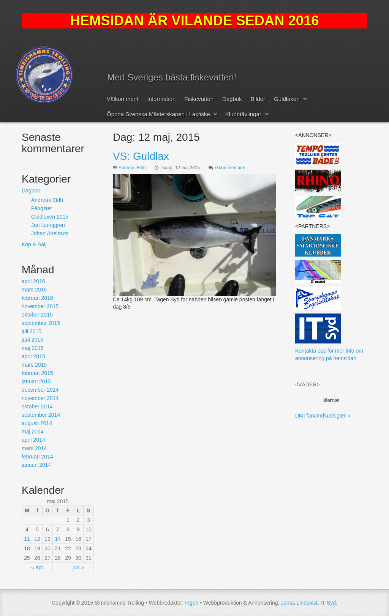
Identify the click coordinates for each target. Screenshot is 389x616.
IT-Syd (328, 603)
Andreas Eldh (132, 167)
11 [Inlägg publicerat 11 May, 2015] (27, 539)
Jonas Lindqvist (299, 603)
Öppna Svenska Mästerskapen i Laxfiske (158, 114)
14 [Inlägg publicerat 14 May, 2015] (58, 539)
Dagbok (232, 99)
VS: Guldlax (141, 156)
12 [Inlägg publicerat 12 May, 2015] (37, 539)
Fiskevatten (198, 99)
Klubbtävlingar (243, 114)
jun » (78, 567)
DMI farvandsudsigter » (322, 416)
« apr (37, 567)
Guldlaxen (287, 99)
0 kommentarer (230, 167)
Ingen (191, 603)
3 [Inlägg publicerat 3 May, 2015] (88, 520)
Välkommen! (122, 99)
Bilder (258, 99)
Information (161, 99)
